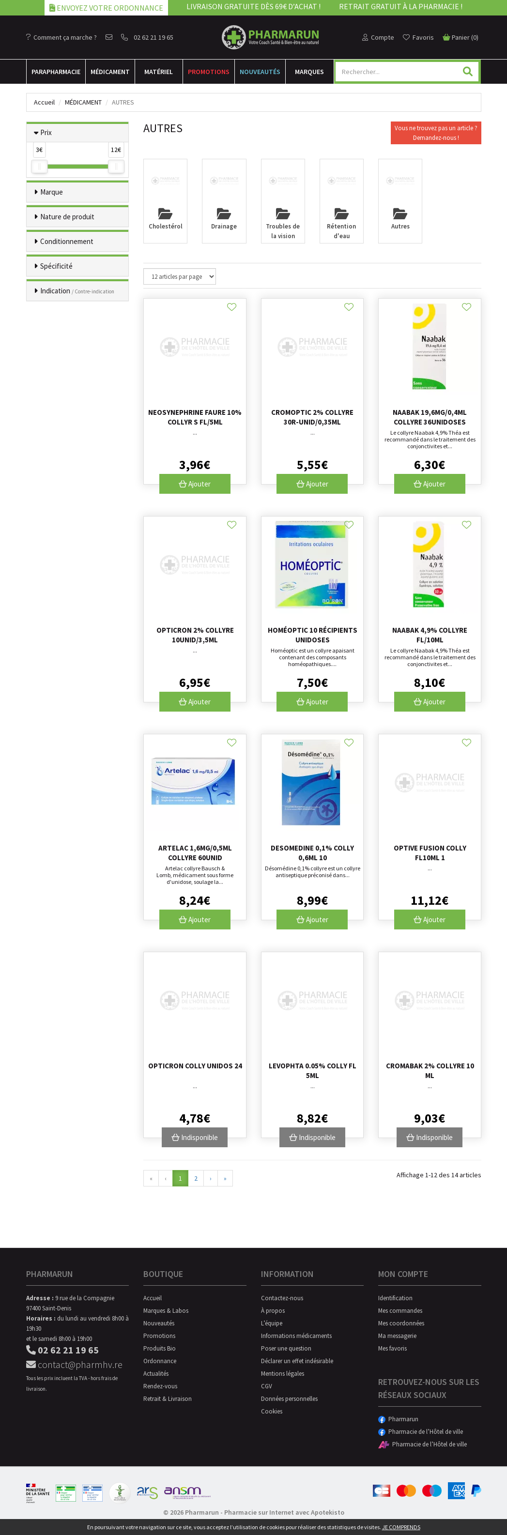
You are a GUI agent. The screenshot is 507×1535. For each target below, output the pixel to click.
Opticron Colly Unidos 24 (195, 1065)
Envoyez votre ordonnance (106, 8)
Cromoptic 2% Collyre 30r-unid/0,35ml (312, 417)
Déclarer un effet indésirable (297, 1361)
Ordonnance (159, 1361)
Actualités (156, 1373)
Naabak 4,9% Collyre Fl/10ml (429, 634)
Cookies (271, 1411)
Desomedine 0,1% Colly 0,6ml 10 (312, 852)
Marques (309, 71)
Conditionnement (66, 241)
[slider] (39, 166)
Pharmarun (398, 1419)
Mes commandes (400, 1311)
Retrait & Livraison (167, 1399)
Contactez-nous (282, 1298)
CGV (266, 1386)
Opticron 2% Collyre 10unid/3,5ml (195, 634)
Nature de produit (67, 216)
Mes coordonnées (401, 1323)
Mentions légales (282, 1373)
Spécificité (56, 266)
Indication (77, 290)
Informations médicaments (296, 1336)
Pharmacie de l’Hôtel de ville (420, 1432)
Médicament (110, 71)
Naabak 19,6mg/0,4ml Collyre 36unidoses (430, 417)
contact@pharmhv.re (74, 1364)
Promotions (209, 71)
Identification (395, 1298)
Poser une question (286, 1348)
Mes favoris (392, 1348)
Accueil (44, 102)
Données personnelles (289, 1399)
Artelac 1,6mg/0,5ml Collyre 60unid (195, 852)
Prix (46, 132)
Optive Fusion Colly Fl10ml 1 (430, 852)
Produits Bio (159, 1348)
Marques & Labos (165, 1311)
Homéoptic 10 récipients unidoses (312, 634)
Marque (51, 192)
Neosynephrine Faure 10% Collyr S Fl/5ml (195, 417)
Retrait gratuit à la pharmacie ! (400, 6)
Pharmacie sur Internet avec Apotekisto (284, 1512)
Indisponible (194, 1137)
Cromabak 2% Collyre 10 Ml (430, 1070)
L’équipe (271, 1323)
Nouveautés (260, 71)
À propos (273, 1311)
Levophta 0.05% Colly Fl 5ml (312, 1070)
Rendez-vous (160, 1386)
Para (55, 71)
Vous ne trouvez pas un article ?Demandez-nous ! (436, 133)
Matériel (158, 71)
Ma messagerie (397, 1336)
